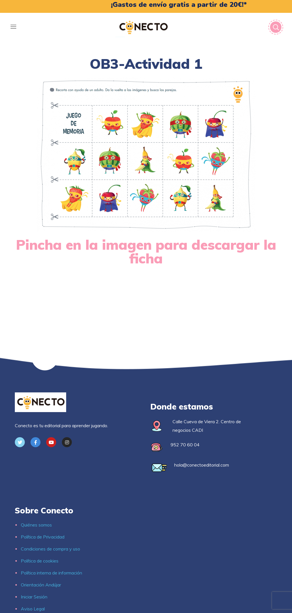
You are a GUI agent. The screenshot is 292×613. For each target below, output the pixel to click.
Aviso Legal (33, 609)
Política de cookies (39, 561)
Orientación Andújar (41, 585)
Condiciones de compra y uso (50, 549)
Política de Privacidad (42, 537)
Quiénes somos (36, 525)
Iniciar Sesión (34, 597)
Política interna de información (51, 573)
